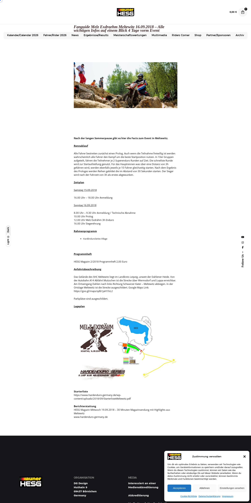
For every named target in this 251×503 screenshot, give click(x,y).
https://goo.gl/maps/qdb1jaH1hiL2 (93, 291)
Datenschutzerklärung (209, 496)
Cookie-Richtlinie (188, 496)
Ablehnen (204, 488)
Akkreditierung (138, 495)
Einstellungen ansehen (232, 488)
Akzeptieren (179, 488)
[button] (244, 456)
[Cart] (242, 12)
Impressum (227, 496)
